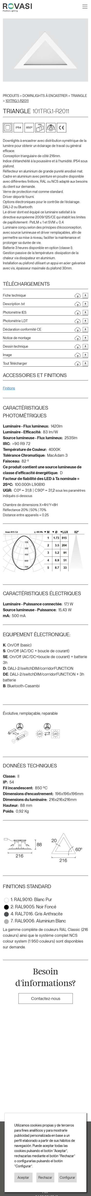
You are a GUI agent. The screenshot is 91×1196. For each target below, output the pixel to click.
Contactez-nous (45, 998)
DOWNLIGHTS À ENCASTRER (45, 96)
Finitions (9, 388)
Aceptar (23, 1177)
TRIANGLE (79, 96)
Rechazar (45, 1177)
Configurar (67, 1177)
